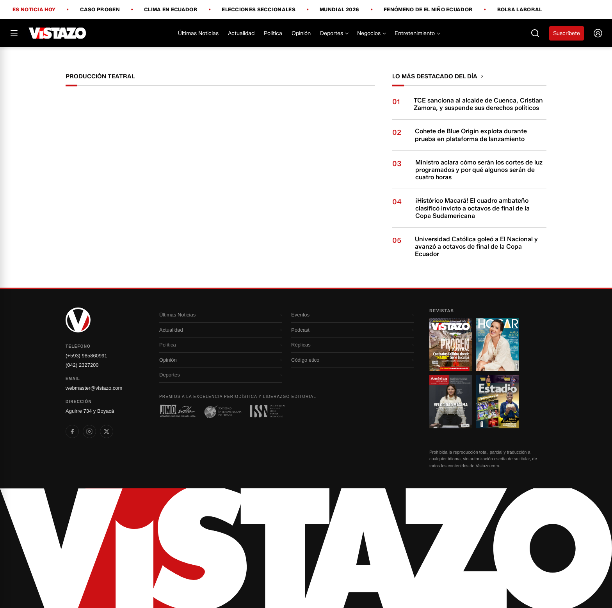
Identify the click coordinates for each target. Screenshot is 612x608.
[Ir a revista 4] (497, 401)
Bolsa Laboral (519, 9)
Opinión (301, 33)
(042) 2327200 (82, 365)
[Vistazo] (57, 33)
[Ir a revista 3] (450, 401)
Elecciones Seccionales (258, 9)
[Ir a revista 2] (497, 344)
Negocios (371, 33)
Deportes (334, 33)
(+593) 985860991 (86, 356)
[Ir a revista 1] (450, 344)
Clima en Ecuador (170, 9)
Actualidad (241, 33)
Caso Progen (100, 9)
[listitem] (72, 431)
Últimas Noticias (198, 33)
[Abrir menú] (14, 33)
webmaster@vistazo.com (94, 388)
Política (273, 33)
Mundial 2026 (339, 9)
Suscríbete (566, 33)
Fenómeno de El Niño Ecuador (428, 9)
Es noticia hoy (33, 9)
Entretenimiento (417, 33)
